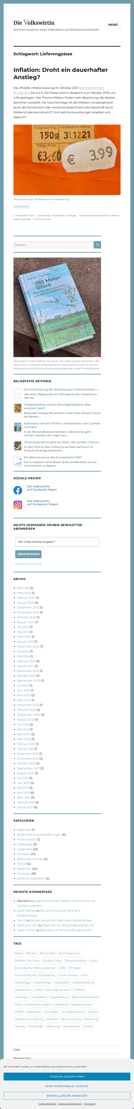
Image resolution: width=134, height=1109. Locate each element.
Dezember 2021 (28, 753)
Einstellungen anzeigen (67, 1095)
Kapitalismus (60, 997)
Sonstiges (70, 215)
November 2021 (28, 758)
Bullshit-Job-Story (27, 960)
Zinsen (88, 1026)
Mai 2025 (23, 632)
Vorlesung (91, 1019)
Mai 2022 (23, 729)
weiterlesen (21, 206)
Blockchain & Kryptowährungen (39, 834)
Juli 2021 (22, 778)
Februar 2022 (26, 744)
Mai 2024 (23, 656)
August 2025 (26, 622)
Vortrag (20, 1026)
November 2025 (28, 612)
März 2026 (24, 593)
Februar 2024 (26, 661)
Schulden (51, 1011)
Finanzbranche (25, 975)
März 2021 (23, 797)
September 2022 (28, 714)
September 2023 (28, 680)
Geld (84, 975)
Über (16, 1049)
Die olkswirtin (33, 22)
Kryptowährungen (38, 1004)
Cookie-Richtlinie (47, 1104)
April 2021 (23, 792)
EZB (62, 968)
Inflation (115, 215)
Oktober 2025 (26, 617)
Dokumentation (75, 960)
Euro (93, 960)
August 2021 (25, 773)
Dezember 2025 (28, 607)
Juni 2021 (23, 783)
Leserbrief (61, 1004)
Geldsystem (23, 990)
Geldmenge (42, 982)
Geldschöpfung (83, 982)
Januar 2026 (25, 602)
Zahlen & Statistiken (31, 878)
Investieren (39, 997)
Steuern (52, 1019)
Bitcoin (32, 953)
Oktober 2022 (26, 710)
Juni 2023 (23, 690)
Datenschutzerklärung (70, 1104)
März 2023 (24, 700)
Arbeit (19, 953)
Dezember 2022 (28, 705)
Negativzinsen (81, 1004)
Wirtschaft (35, 1026)
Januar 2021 (25, 807)
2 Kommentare (42, 219)
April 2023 (24, 695)
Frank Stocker (68, 975)
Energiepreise (87, 215)
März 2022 (24, 739)
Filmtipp (74, 968)
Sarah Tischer (26, 910)
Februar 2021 (26, 802)
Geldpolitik (57, 215)
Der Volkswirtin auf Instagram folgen (42, 503)
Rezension (24, 868)
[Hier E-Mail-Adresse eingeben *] (57, 542)
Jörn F (21, 920)
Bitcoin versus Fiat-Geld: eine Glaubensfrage (61, 920)
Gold (38, 990)
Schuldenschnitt (73, 1011)
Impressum (89, 1104)
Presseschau (22, 1058)
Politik (21, 864)
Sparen (93, 1011)
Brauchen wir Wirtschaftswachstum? (68, 925)
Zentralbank (71, 1026)
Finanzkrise (47, 975)
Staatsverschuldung (29, 1019)
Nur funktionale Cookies (67, 1086)
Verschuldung (71, 1019)
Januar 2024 (25, 666)
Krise (18, 1004)
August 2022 (26, 719)
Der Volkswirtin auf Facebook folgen (42, 488)
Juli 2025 (23, 627)
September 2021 (28, 768)
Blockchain (47, 953)
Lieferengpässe (22, 219)
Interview (23, 854)
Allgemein (24, 829)
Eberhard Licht (27, 925)
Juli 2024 (23, 651)
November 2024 (28, 646)
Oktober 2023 (26, 675)
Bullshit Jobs (52, 960)
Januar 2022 (25, 749)
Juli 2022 (23, 724)
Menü (113, 24)
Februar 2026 (26, 597)
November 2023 (28, 671)
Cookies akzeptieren (67, 1076)
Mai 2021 (23, 788)
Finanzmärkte (26, 839)
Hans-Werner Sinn (57, 990)
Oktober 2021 (26, 763)
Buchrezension (69, 953)
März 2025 (24, 636)
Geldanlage (43, 215)
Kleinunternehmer (30, 859)
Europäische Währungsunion (35, 968)
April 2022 (24, 734)
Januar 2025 (25, 641)
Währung (53, 1026)
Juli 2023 (23, 685)
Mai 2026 (23, 588)
